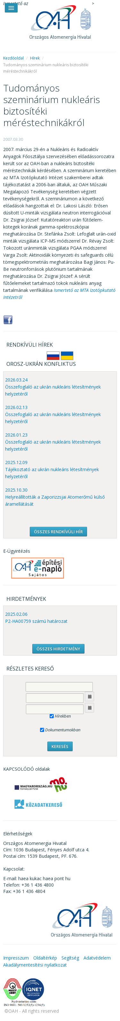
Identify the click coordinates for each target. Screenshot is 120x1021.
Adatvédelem (97, 958)
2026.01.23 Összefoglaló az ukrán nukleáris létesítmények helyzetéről (53, 442)
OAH (60, 20)
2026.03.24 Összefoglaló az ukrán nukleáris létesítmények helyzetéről (53, 387)
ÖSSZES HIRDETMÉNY (58, 649)
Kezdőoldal (13, 58)
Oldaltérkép (45, 958)
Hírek (35, 58)
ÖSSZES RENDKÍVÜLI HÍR (58, 532)
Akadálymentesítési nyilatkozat (35, 965)
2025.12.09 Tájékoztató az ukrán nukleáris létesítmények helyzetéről (52, 469)
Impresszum (16, 958)
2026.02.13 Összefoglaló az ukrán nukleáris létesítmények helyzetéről (53, 414)
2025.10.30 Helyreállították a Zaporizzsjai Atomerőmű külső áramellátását (55, 497)
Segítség (70, 958)
